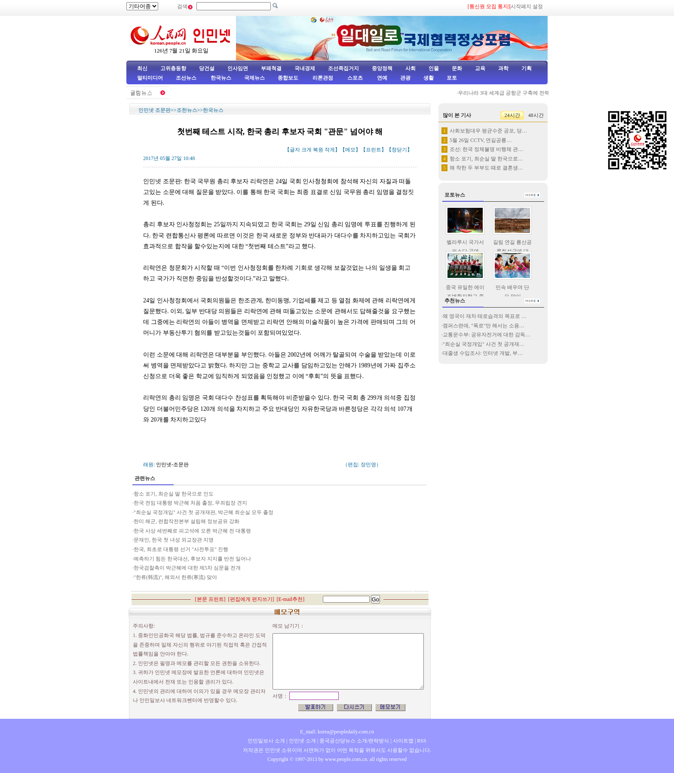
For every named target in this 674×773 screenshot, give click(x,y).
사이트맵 (403, 741)
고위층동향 (173, 68)
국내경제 (304, 68)
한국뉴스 (221, 78)
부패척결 (271, 68)
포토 (452, 78)
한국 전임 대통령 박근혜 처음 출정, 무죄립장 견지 (190, 503)
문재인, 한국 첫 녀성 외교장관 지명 (174, 540)
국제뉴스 (254, 78)
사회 (410, 68)
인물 (434, 68)
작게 (330, 150)
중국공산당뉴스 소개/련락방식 (354, 741)
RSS (421, 741)
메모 (350, 150)
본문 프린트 (210, 599)
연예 (381, 78)
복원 (318, 150)
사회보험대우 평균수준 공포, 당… (488, 131)
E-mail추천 (291, 599)
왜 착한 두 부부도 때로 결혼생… (486, 168)
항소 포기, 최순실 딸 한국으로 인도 (174, 494)
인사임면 (237, 68)
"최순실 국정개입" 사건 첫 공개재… (483, 344)
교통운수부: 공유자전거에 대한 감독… (486, 335)
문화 (457, 68)
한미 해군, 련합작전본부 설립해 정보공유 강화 (187, 521)
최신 (142, 68)
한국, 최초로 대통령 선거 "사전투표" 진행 (181, 549)
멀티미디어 (150, 78)
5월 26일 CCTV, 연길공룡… (481, 140)
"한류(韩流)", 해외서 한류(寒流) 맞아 (175, 577)
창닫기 (399, 150)
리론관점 (322, 78)
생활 (428, 78)
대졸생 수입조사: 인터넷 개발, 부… (483, 353)
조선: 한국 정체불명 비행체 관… (486, 149)
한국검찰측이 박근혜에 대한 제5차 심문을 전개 (187, 568)
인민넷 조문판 (154, 110)
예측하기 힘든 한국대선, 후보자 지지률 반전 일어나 (193, 559)
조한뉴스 (187, 110)
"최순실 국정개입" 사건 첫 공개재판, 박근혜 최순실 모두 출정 (203, 512)
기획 (526, 68)
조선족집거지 (343, 68)
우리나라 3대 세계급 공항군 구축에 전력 (505, 93)
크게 (306, 150)
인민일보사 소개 (266, 741)
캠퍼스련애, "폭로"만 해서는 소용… (483, 326)
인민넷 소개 (302, 741)
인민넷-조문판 (172, 465)
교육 (480, 68)
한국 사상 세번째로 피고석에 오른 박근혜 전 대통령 (192, 531)
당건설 (206, 68)
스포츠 (354, 78)
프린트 (373, 150)
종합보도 (288, 78)
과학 (503, 68)
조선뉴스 (187, 78)
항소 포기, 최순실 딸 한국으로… (486, 159)
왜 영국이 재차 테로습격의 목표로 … (485, 316)
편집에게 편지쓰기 (251, 599)
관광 (405, 78)
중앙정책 (382, 68)
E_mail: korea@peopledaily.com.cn (337, 732)
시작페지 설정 (527, 6)
